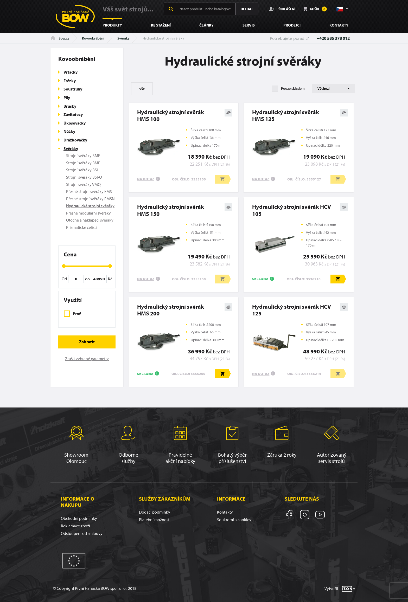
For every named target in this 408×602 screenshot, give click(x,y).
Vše (142, 88)
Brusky (69, 106)
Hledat (247, 9)
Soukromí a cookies (234, 519)
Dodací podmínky (154, 512)
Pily (66, 97)
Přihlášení (282, 9)
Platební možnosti (154, 519)
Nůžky (69, 131)
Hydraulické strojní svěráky (90, 205)
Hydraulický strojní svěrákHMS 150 (170, 210)
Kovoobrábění (93, 38)
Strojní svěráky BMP (83, 162)
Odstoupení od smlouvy (82, 533)
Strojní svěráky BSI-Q (84, 177)
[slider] (64, 266)
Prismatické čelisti (81, 227)
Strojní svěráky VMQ (83, 184)
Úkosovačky (74, 123)
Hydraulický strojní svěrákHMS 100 (170, 115)
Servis (249, 25)
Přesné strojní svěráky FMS (89, 191)
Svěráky (123, 38)
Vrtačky (70, 72)
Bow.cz (59, 38)
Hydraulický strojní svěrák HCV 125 (291, 310)
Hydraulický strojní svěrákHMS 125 (285, 115)
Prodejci (292, 25)
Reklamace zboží (75, 525)
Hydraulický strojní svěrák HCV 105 (291, 210)
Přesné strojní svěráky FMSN (90, 198)
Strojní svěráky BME (83, 155)
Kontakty (338, 25)
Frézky (69, 80)
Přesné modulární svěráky (88, 213)
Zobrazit (87, 341)
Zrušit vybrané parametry (87, 358)
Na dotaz (145, 179)
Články (206, 25)
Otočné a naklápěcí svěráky (89, 220)
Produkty (112, 25)
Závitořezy (73, 114)
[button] (342, 8)
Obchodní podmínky (79, 518)
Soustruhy (72, 89)
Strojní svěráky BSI (82, 169)
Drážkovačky (75, 140)
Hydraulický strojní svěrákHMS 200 (170, 310)
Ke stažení (161, 25)
